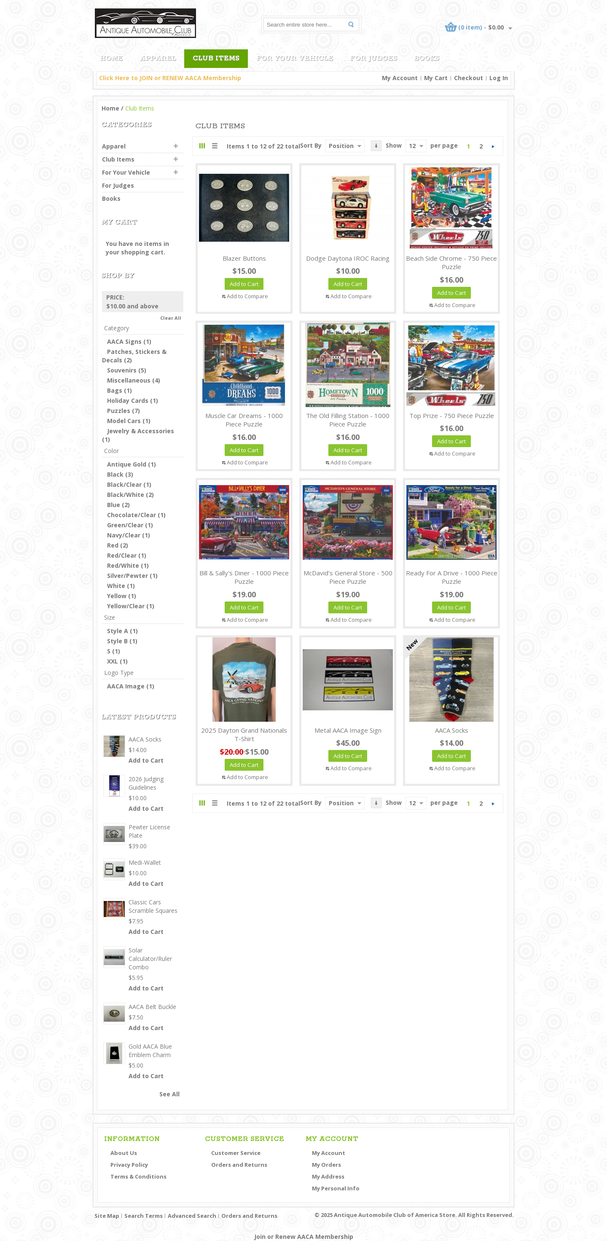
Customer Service (236, 1153)
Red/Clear (122, 555)
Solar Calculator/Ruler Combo (150, 958)
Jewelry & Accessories (140, 431)
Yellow (116, 596)
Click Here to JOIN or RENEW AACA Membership (170, 78)
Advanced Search (192, 1215)
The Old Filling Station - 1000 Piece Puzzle (347, 420)
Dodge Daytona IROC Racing (347, 258)
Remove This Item (178, 297)
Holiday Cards (127, 401)
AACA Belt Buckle (152, 1007)
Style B (117, 641)
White (116, 586)
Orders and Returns (239, 1164)
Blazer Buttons (244, 258)
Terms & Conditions (138, 1176)
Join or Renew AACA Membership (303, 1237)
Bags (114, 390)
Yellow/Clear (126, 606)
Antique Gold (126, 464)
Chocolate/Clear (131, 515)
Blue (113, 505)
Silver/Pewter (127, 576)
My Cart (436, 78)
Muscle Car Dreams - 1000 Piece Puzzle (244, 420)
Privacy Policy (129, 1164)
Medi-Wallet (145, 862)
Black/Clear (124, 484)
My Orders (326, 1164)
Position (341, 146)
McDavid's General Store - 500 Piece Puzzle (348, 577)
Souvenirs (122, 370)
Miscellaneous (128, 380)
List (214, 146)
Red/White (123, 565)
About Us (123, 1153)
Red (112, 545)
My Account (400, 78)
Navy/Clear (123, 535)
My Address (328, 1176)
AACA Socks (451, 730)
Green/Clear (125, 525)
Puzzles (118, 411)
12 (412, 146)
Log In (498, 78)
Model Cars (124, 421)
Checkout (468, 78)
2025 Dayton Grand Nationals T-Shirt (244, 734)
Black (115, 474)
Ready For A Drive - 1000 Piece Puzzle (451, 577)
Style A (117, 631)
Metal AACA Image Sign (347, 730)
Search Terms (143, 1215)
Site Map (106, 1215)
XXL (112, 661)
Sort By (311, 145)
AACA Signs (124, 341)
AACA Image (126, 686)
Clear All (170, 318)
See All (169, 1094)
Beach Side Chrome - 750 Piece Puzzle (451, 262)
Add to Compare (247, 296)
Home (110, 108)
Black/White (125, 495)
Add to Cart (146, 760)
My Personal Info (336, 1188)
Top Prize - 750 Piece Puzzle (451, 415)
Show (394, 145)
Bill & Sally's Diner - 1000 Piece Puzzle (244, 577)
